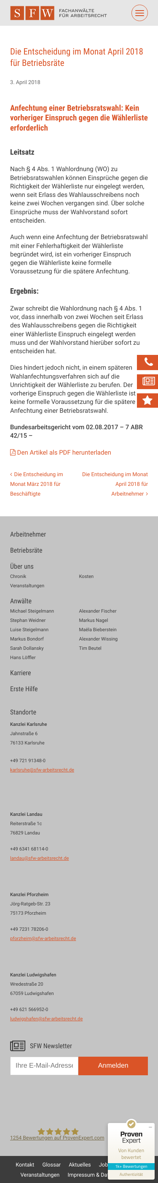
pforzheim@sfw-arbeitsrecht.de (43, 938)
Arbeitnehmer (28, 534)
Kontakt (25, 1164)
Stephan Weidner (28, 621)
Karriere (20, 673)
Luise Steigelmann (29, 630)
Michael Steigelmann (32, 611)
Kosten (86, 577)
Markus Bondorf (27, 639)
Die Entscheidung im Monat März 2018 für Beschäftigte (36, 483)
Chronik (18, 577)
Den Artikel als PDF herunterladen (65, 452)
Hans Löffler (22, 658)
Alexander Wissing (98, 639)
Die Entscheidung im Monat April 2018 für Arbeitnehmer (115, 483)
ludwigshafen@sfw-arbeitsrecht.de (46, 1019)
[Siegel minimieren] (150, 1127)
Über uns (22, 566)
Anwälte (21, 601)
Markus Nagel (93, 621)
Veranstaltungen (27, 586)
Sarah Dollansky (26, 648)
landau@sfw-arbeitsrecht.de (39, 858)
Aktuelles (80, 1164)
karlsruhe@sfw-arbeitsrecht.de (42, 770)
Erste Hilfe (24, 689)
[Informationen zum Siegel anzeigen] (131, 1175)
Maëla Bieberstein (98, 630)
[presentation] (74, 1099)
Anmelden (113, 1065)
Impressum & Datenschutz (99, 1174)
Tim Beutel (90, 648)
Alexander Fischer (98, 611)
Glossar (51, 1164)
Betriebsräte (26, 550)
